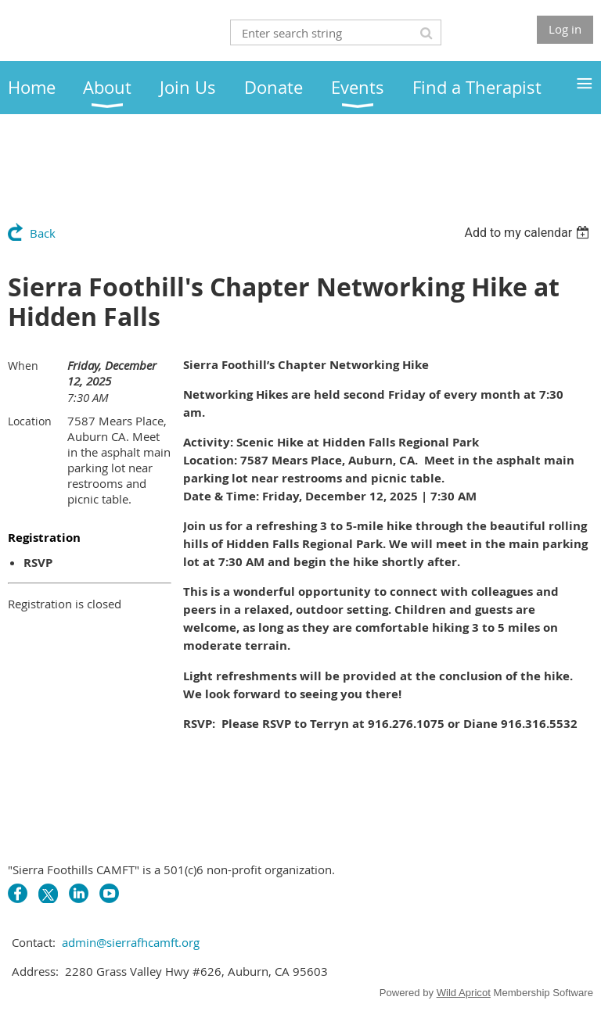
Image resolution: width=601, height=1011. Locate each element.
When (23, 365)
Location (30, 421)
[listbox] (528, 232)
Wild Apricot (464, 992)
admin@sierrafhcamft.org (131, 942)
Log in (565, 29)
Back (43, 233)
